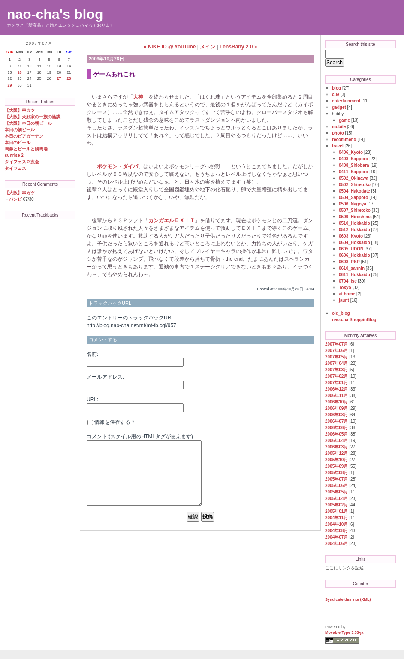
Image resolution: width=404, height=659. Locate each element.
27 (59, 78)
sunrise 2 (14, 155)
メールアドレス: (105, 377)
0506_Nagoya (352, 204)
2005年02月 (336, 505)
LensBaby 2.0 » (238, 47)
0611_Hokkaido (354, 274)
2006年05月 (336, 434)
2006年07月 (336, 421)
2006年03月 (336, 447)
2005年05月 (336, 492)
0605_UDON (351, 249)
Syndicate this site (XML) (348, 599)
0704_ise (348, 281)
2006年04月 (336, 440)
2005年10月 (336, 459)
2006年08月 (336, 414)
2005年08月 (336, 472)
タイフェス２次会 (22, 161)
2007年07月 (336, 344)
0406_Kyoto (351, 152)
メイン (207, 47)
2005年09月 (336, 466)
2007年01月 (336, 382)
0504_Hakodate (354, 191)
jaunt (344, 300)
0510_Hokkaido (354, 223)
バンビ (15, 199)
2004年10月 (336, 524)
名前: (92, 354)
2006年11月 (336, 395)
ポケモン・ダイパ (117, 166)
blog (336, 88)
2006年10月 (336, 402)
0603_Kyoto (351, 236)
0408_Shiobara (354, 165)
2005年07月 (336, 479)
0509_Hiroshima (355, 216)
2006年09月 (336, 408)
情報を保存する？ (111, 422)
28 (68, 78)
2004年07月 (336, 537)
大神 (138, 97)
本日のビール (17, 142)
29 (9, 85)
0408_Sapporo (353, 158)
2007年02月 (336, 376)
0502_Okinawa (353, 178)
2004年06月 (336, 543)
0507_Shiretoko (355, 210)
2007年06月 (336, 350)
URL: (92, 400)
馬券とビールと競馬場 (26, 149)
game (344, 120)
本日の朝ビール (20, 129)
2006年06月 (336, 427)
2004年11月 (336, 517)
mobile (339, 126)
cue (335, 94)
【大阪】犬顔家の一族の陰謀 (32, 116)
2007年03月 (336, 369)
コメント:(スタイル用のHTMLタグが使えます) (140, 436)
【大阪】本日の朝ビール (28, 123)
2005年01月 (336, 511)
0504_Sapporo (353, 197)
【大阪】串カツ (20, 110)
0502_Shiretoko (355, 184)
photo (338, 133)
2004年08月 (336, 530)
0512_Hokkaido (354, 229)
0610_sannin (352, 268)
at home (347, 294)
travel (338, 146)
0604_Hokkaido (354, 242)
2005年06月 (336, 485)
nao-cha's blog (55, 14)
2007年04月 (336, 363)
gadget (339, 107)
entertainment (346, 101)
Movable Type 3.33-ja (344, 632)
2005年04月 (336, 498)
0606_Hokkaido (354, 255)
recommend (344, 139)
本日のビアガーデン (24, 136)
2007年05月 (336, 357)
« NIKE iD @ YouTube (170, 47)
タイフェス (15, 168)
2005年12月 (336, 453)
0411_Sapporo (353, 171)
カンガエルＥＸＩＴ (171, 220)
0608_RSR (349, 261)
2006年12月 (336, 389)
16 (19, 72)
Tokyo (345, 287)
